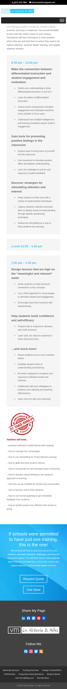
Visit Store (34, 589)
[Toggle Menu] (62, 20)
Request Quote (33, 579)
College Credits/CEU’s (51, 670)
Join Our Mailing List (24, 678)
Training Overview (31, 670)
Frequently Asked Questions (31, 674)
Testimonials (9, 674)
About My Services (11, 670)
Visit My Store (43, 678)
